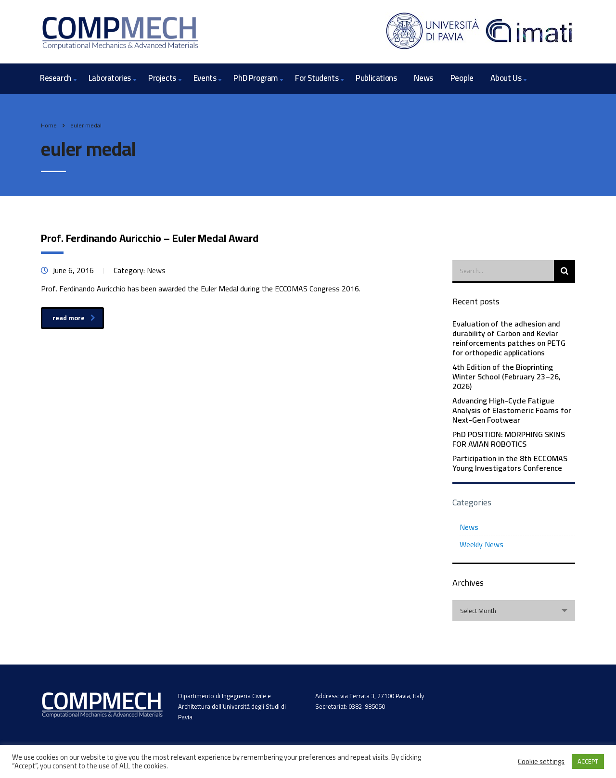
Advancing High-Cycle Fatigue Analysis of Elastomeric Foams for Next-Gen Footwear (511, 410)
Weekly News (481, 544)
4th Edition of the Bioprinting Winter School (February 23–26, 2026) (506, 376)
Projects (162, 78)
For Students (316, 78)
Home (49, 125)
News (423, 78)
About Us (505, 78)
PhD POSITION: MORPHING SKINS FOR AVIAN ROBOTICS (508, 439)
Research (55, 78)
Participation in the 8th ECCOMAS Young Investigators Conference (509, 463)
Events (205, 78)
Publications (376, 78)
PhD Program (255, 78)
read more (73, 318)
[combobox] (513, 610)
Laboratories (110, 78)
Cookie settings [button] (541, 761)
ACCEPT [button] (588, 761)
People (462, 78)
